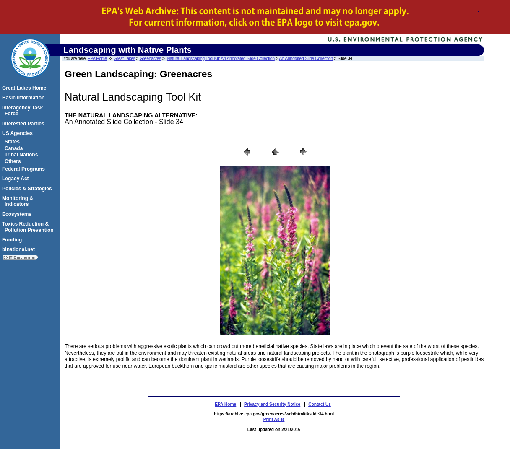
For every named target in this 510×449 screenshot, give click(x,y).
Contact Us (319, 404)
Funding (13, 240)
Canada (15, 148)
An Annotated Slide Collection (306, 58)
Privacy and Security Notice (272, 404)
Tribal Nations (22, 155)
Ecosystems (18, 214)
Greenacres (150, 58)
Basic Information (24, 98)
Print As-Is (274, 419)
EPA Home (97, 58)
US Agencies (19, 133)
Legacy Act (17, 179)
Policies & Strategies (28, 189)
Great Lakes (124, 58)
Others (14, 161)
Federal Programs (25, 169)
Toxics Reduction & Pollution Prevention (29, 227)
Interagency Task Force (24, 111)
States (13, 142)
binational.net (20, 249)
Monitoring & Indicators (19, 201)
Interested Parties (24, 124)
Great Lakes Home (25, 88)
